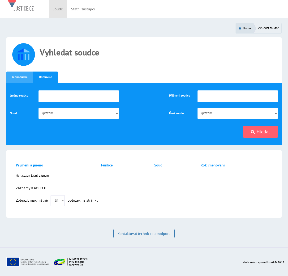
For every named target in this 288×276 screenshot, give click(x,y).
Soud (13, 113)
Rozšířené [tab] (45, 77)
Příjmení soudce (179, 95)
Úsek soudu (176, 113)
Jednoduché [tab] (20, 77)
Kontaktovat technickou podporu (144, 233)
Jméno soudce (19, 95)
